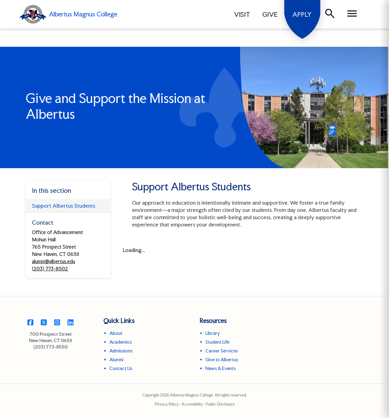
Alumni (116, 359)
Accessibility (192, 404)
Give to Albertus (221, 359)
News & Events (220, 368)
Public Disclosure (220, 404)
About (115, 333)
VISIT (242, 14)
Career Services (221, 351)
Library (212, 333)
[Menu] (352, 14)
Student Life (217, 342)
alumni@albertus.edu (53, 261)
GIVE (270, 14)
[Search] (330, 14)
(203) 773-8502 (50, 269)
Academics (120, 342)
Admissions (121, 351)
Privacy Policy (167, 404)
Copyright (150, 395)
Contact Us (121, 368)
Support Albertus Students (63, 205)
